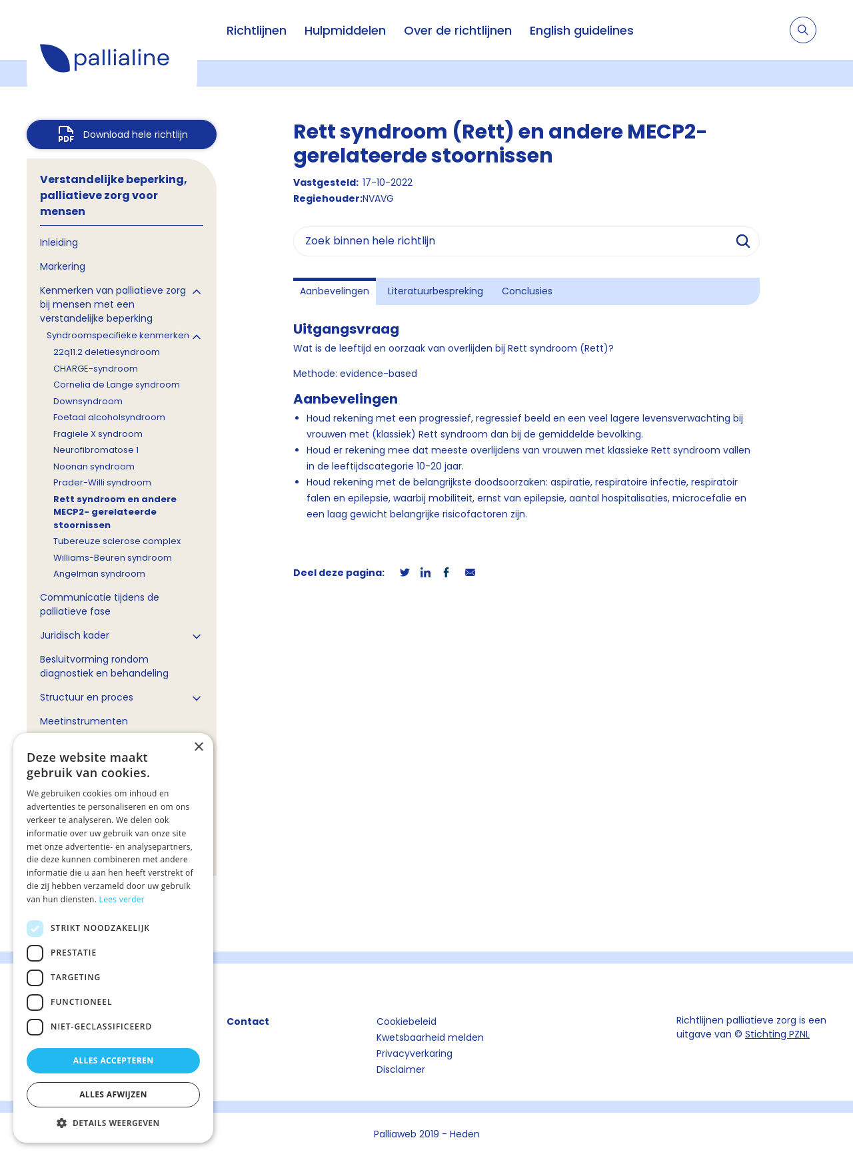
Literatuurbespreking (435, 291)
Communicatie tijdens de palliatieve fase (99, 604)
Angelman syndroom (99, 573)
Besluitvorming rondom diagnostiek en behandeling (104, 666)
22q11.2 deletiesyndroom (106, 352)
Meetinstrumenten (84, 721)
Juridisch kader (74, 635)
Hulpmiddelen (345, 30)
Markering (62, 266)
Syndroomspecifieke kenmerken (118, 335)
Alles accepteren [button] (113, 1060)
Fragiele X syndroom (98, 434)
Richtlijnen (257, 30)
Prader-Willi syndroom (102, 482)
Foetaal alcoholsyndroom (109, 417)
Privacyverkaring (414, 1053)
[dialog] (113, 938)
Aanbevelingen (334, 291)
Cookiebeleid (406, 1021)
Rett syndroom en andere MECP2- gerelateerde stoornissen (115, 512)
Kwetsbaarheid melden (430, 1037)
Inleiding (59, 242)
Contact (248, 1021)
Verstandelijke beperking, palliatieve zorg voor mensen (113, 195)
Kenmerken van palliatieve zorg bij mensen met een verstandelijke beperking (113, 304)
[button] (113, 1122)
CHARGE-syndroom (95, 368)
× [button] (198, 747)
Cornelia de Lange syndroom (116, 384)
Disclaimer (401, 1069)
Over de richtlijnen (458, 30)
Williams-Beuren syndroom (112, 557)
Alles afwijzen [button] (113, 1094)
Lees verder (122, 899)
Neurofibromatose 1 (96, 449)
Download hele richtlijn (135, 134)
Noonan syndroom (94, 466)
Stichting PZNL (777, 1034)
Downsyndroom (88, 401)
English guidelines (582, 30)
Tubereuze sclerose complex (117, 541)
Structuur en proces (86, 697)
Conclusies (527, 291)
